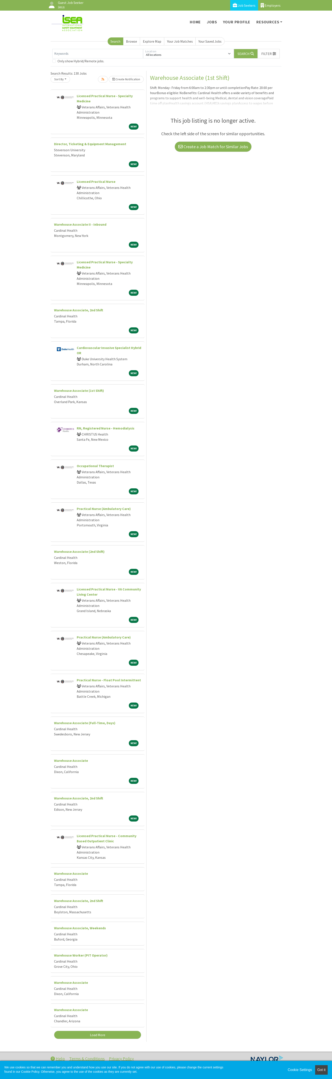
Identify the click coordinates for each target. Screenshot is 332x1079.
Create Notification (126, 79)
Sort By (59, 79)
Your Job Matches (180, 41)
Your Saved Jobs (210, 41)
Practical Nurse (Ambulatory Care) (104, 509)
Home (195, 21)
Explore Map (152, 41)
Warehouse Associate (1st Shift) (79, 390)
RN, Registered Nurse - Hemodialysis (105, 428)
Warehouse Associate (71, 760)
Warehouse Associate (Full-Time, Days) (84, 723)
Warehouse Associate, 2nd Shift (78, 310)
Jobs (212, 21)
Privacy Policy (121, 1058)
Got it (321, 1070)
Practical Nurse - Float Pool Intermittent (109, 680)
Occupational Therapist (95, 466)
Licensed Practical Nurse (96, 181)
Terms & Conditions (87, 1058)
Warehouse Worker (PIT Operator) (81, 955)
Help (58, 1058)
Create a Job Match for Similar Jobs (213, 146)
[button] (269, 53)
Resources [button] (267, 21)
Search (115, 41)
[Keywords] (97, 53)
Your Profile (237, 21)
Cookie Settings (300, 1070)
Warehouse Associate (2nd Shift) (79, 551)
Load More (97, 1035)
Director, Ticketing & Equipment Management (90, 144)
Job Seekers (244, 5)
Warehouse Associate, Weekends (80, 928)
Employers (271, 5)
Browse (131, 41)
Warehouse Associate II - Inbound (80, 224)
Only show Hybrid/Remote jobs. (80, 61)
